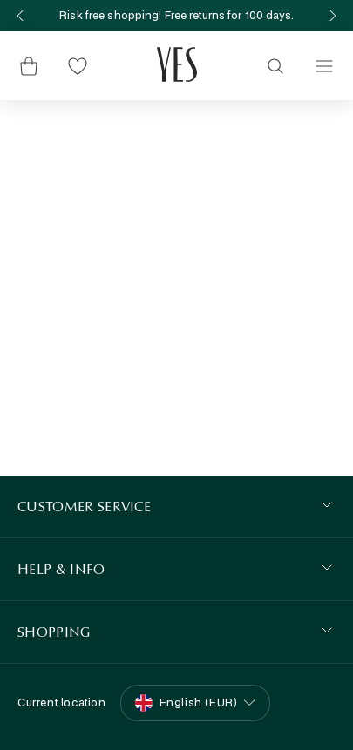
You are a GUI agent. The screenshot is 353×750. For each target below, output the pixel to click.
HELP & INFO (61, 569)
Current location (61, 703)
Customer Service (84, 506)
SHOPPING (54, 632)
